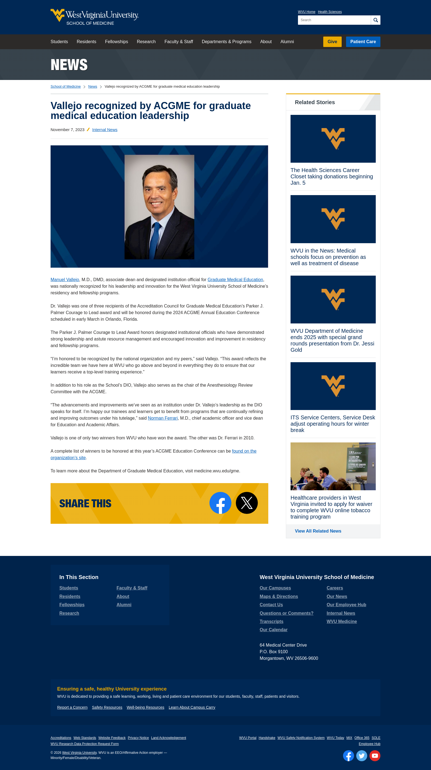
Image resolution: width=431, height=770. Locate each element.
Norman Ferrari (163, 418)
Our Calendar (274, 629)
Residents (86, 41)
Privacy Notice (138, 738)
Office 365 (362, 738)
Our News (337, 596)
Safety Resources (107, 707)
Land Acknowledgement (168, 738)
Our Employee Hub (346, 604)
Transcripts (271, 621)
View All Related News (318, 531)
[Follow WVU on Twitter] (361, 755)
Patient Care (363, 41)
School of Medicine (66, 86)
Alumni (287, 41)
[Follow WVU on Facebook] (348, 755)
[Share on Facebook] (220, 503)
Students (59, 41)
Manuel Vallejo (65, 279)
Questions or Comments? (287, 613)
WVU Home (306, 11)
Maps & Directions (279, 596)
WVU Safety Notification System (301, 738)
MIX (349, 738)
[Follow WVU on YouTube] (374, 755)
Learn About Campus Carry (192, 707)
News (69, 64)
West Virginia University (79, 753)
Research (146, 41)
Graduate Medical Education (235, 279)
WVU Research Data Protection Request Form (85, 744)
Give (332, 41)
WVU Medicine (342, 621)
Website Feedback (112, 738)
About (266, 41)
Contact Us (271, 604)
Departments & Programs (227, 41)
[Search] (375, 20)
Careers (335, 588)
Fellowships (116, 41)
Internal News (105, 129)
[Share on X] (247, 503)
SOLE (376, 738)
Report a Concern (72, 707)
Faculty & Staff (178, 41)
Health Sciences (330, 11)
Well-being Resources (145, 707)
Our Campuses (275, 588)
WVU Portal (247, 738)
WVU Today (335, 738)
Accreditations (61, 738)
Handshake (267, 738)
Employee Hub (369, 744)
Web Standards (84, 738)
